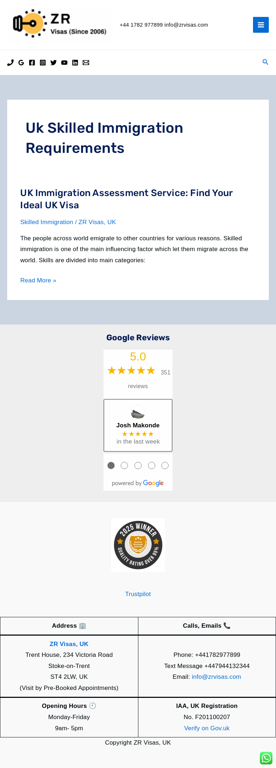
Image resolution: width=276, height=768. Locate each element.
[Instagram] (43, 62)
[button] (265, 62)
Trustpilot (138, 594)
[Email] (86, 62)
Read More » (38, 280)
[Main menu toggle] (261, 25)
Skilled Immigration (46, 222)
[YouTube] (64, 62)
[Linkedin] (75, 62)
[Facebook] (32, 62)
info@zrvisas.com (217, 676)
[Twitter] (53, 62)
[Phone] (10, 62)
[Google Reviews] (21, 62)
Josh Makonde (138, 425)
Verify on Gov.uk (207, 728)
